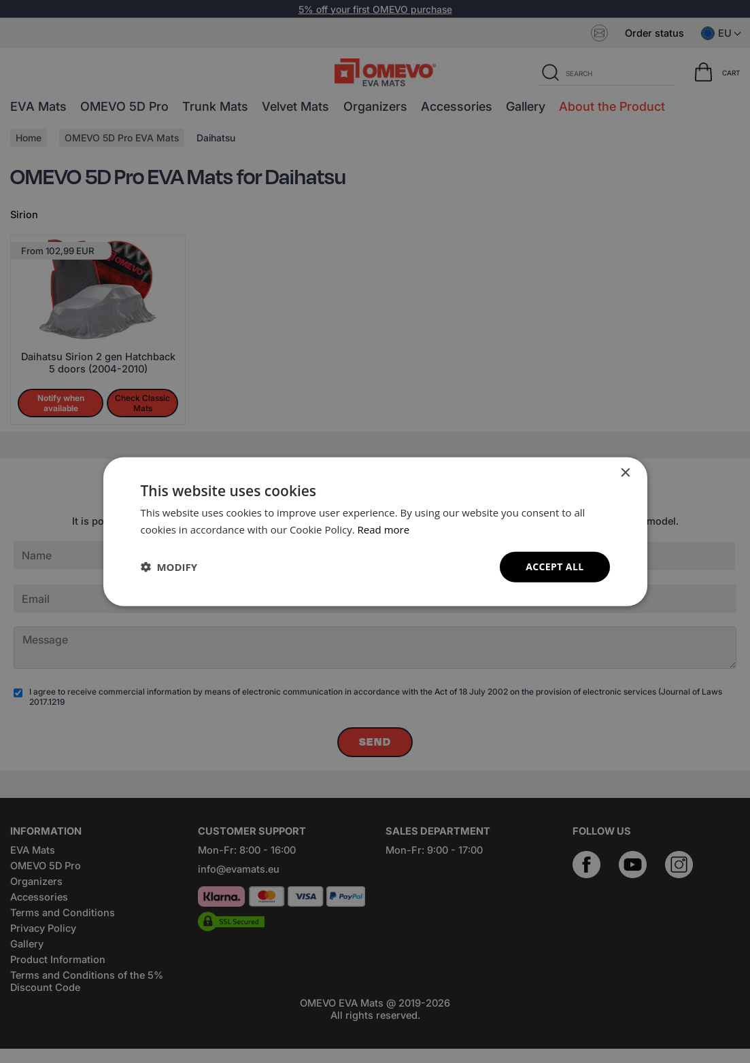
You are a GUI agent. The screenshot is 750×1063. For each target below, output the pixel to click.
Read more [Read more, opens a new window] (384, 529)
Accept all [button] (554, 566)
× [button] (625, 473)
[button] (169, 566)
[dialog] (375, 531)
